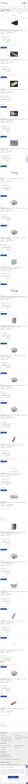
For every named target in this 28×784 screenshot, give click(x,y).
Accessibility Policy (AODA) (6, 740)
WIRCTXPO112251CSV (4, 501)
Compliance (3, 735)
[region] (13, 774)
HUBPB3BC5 (3, 295)
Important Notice (18, 738)
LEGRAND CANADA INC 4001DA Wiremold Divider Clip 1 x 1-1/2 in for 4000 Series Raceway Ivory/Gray (14, 149)
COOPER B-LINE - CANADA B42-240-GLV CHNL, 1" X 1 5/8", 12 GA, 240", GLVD (13, 621)
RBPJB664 (2, 236)
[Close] (25, 767)
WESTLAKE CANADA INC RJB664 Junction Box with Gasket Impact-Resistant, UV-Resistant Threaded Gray (13, 238)
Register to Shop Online (19, 745)
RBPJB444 (2, 354)
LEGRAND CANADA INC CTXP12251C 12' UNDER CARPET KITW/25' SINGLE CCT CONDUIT (13, 709)
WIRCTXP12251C (3, 707)
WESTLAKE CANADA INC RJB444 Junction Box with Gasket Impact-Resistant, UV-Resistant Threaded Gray (13, 356)
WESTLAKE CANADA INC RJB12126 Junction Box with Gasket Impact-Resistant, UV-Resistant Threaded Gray (14, 415)
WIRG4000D (3, 58)
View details (4, 519)
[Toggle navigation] (1, 3)
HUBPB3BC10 (3, 177)
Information (14, 732)
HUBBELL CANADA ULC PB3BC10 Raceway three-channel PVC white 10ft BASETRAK (13, 179)
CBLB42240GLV (3, 620)
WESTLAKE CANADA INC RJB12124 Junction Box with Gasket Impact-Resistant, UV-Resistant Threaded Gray (14, 386)
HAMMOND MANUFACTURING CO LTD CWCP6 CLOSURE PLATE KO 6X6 (12, 473)
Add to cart (3, 47)
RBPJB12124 (3, 384)
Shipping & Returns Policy (6, 738)
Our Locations (3, 747)
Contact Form (3, 749)
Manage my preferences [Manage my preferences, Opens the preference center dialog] (13, 779)
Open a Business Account (6, 745)
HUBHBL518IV (3, 590)
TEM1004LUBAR (3, 325)
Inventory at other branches (6, 39)
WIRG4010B (3, 88)
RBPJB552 (2, 560)
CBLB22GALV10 (3, 649)
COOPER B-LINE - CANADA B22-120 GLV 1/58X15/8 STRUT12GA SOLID (12, 444)
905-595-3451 (9, 756)
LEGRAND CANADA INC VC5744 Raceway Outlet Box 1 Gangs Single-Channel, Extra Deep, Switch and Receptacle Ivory (14, 119)
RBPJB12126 (3, 414)
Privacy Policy (17, 735)
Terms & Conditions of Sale (6, 737)
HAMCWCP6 (3, 472)
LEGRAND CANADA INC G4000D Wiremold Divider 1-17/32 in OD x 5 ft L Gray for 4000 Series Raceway (14, 60)
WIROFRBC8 (3, 29)
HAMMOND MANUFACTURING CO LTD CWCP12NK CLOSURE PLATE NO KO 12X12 (14, 267)
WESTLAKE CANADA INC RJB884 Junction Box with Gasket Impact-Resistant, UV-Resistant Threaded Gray (13, 679)
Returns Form (17, 747)
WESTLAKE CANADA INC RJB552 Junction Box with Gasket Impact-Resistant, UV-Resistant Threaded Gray (13, 562)
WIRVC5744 (3, 118)
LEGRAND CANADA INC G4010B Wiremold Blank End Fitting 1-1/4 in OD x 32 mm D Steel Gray (14, 90)
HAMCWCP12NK (3, 266)
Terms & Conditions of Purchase (21, 737)
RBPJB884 (2, 678)
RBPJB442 (2, 207)
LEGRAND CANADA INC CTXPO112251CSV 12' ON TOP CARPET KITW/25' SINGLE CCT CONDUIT (13, 503)
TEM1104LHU (3, 531)
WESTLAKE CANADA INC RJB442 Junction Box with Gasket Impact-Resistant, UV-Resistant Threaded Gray (13, 208)
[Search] (14, 6)
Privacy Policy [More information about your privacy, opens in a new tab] (5, 774)
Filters (7, 13)
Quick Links (14, 743)
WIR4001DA (2, 147)
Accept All (13, 777)
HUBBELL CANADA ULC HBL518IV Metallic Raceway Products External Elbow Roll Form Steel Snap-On (14, 592)
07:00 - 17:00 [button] (24, 2)
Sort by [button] (20, 13)
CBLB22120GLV (3, 443)
